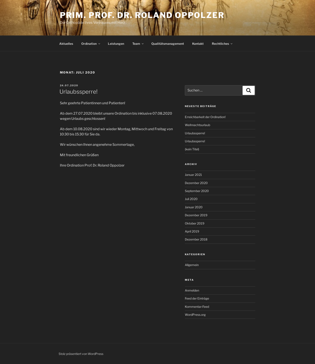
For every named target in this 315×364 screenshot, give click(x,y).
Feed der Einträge (197, 298)
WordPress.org (195, 314)
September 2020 (197, 191)
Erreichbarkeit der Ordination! (205, 117)
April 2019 (192, 231)
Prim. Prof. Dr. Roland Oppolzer (142, 15)
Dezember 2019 (196, 215)
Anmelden (192, 290)
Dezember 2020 (196, 183)
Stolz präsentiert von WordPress (81, 354)
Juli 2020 (191, 199)
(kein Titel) (192, 149)
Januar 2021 (193, 174)
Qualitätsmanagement (167, 43)
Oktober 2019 (194, 223)
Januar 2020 (194, 207)
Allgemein (192, 265)
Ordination (91, 43)
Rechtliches (222, 43)
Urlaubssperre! (78, 91)
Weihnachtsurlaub (197, 125)
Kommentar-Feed (197, 306)
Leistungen (116, 43)
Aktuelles (66, 43)
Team (138, 43)
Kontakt (198, 43)
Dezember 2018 (196, 239)
